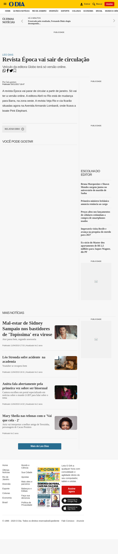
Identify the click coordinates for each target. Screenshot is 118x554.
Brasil (99, 11)
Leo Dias (7, 55)
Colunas (76, 11)
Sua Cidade (26, 472)
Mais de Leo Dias (40, 446)
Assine (109, 4)
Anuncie (80, 521)
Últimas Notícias (21, 11)
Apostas (25, 477)
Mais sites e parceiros (26, 482)
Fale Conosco (67, 521)
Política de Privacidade (26, 503)
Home (7, 11)
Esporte (65, 11)
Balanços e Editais (26, 489)
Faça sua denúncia (25, 496)
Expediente (54, 521)
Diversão (53, 11)
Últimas (8, 21)
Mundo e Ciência (25, 466)
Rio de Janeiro (39, 11)
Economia (88, 11)
